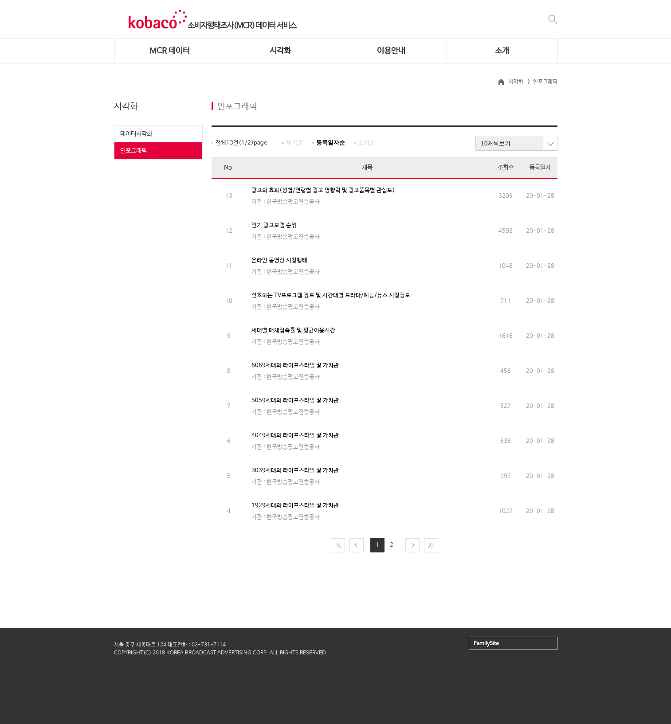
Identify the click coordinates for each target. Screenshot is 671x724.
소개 (502, 51)
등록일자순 (330, 142)
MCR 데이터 (169, 51)
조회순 (366, 142)
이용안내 (391, 51)
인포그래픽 (133, 150)
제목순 (294, 142)
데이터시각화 (136, 133)
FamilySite (486, 644)
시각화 (280, 51)
